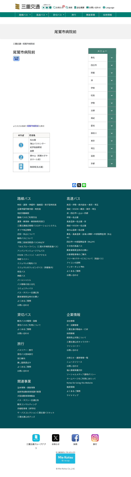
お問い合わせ (95, 7)
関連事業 (90, 14)
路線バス (25, 14)
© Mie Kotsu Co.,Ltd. (65, 468)
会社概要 (80, 7)
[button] (30, 14)
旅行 (74, 14)
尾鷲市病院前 (33, 125)
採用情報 (107, 14)
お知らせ (60, 7)
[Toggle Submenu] (111, 57)
